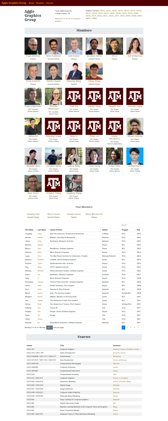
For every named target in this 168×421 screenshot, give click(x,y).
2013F (93, 16)
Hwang (40, 300)
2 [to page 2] (127, 327)
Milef (39, 252)
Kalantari (116, 349)
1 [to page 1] (123, 327)
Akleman (116, 385)
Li (38, 278)
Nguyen (40, 245)
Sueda (136, 349)
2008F (94, 18)
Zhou (39, 256)
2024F (120, 11)
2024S (126, 11)
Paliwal (40, 237)
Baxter (40, 297)
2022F (88, 13)
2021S (106, 13)
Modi (39, 304)
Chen (115, 374)
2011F (117, 16)
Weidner (41, 271)
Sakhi (40, 289)
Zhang (40, 319)
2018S (88, 16)
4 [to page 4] (134, 327)
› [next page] (141, 327)
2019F (124, 13)
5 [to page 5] (138, 327)
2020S (118, 13)
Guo (39, 308)
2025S (114, 11)
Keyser (123, 349)
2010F (128, 16)
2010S (133, 16)
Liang (40, 234)
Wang (40, 267)
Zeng (39, 241)
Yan (39, 274)
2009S (88, 18)
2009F (139, 16)
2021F (100, 13)
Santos (40, 293)
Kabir (39, 286)
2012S (111, 16)
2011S (122, 16)
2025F (108, 11)
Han (39, 311)
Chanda (40, 282)
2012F (105, 16)
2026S (102, 11)
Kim (114, 403)
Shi (39, 315)
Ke (39, 323)
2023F (132, 11)
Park (39, 248)
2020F (112, 13)
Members (40, 3)
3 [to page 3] (130, 327)
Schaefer (129, 349)
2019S (130, 13)
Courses (49, 3)
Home (31, 3)
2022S (94, 13)
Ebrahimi (41, 260)
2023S (139, 11)
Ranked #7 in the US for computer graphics (68, 20)
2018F (135, 13)
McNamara (117, 356)
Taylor (40, 263)
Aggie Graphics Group (14, 3)
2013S (99, 16)
